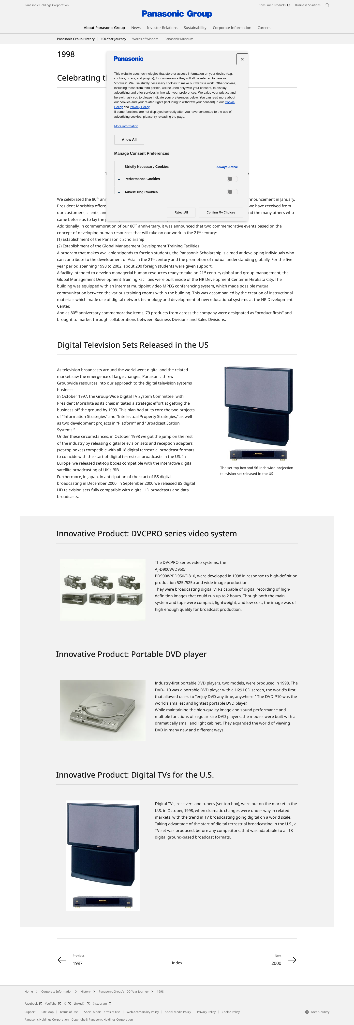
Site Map (48, 1012)
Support (30, 1012)
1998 (160, 991)
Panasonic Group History (76, 39)
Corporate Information (56, 991)
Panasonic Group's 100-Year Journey (123, 991)
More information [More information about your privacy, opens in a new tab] (126, 126)
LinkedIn (82, 1003)
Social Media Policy (178, 1012)
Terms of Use (69, 1012)
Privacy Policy (206, 1012)
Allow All (129, 140)
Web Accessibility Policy (143, 1012)
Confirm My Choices (220, 212)
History (85, 991)
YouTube (53, 1003)
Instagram (102, 1003)
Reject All (181, 212)
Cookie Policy (231, 1012)
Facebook (33, 1003)
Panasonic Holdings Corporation (47, 5)
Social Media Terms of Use (102, 1012)
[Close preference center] (242, 59)
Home (29, 991)
